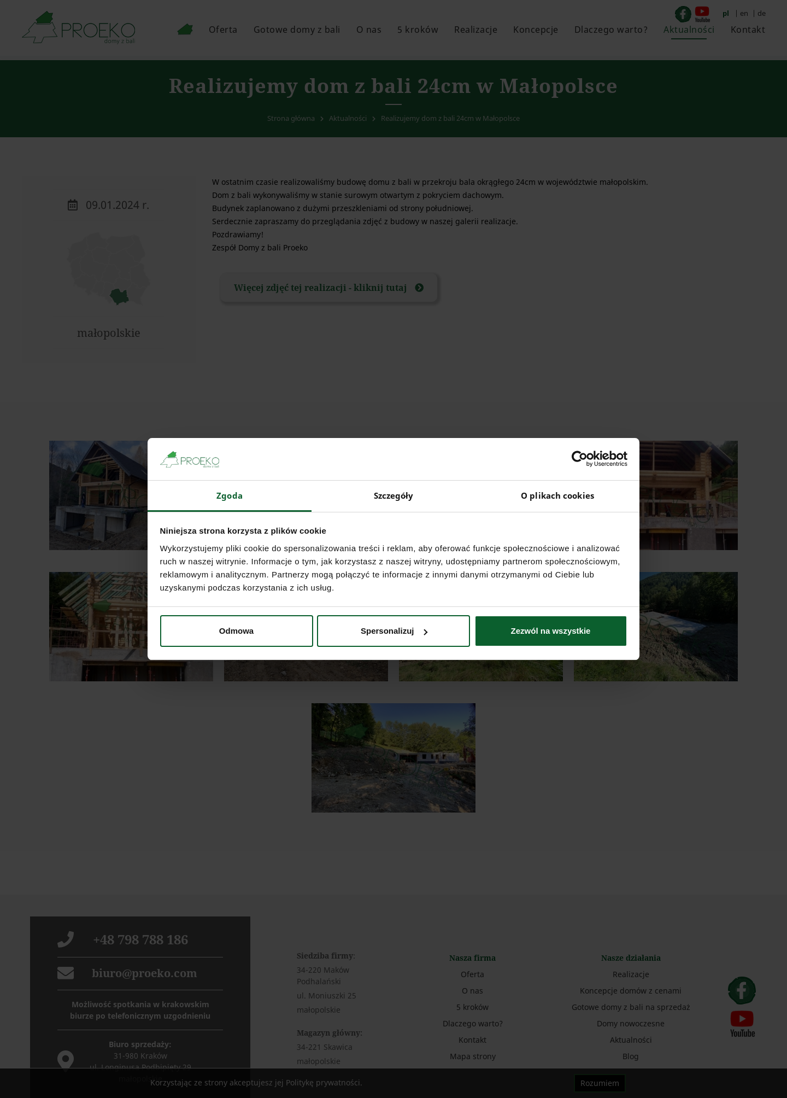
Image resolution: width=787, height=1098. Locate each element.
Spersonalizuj (394, 630)
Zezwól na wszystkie (551, 630)
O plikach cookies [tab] (557, 495)
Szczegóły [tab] (394, 495)
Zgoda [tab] (229, 495)
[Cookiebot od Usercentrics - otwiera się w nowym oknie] (579, 459)
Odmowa (236, 630)
